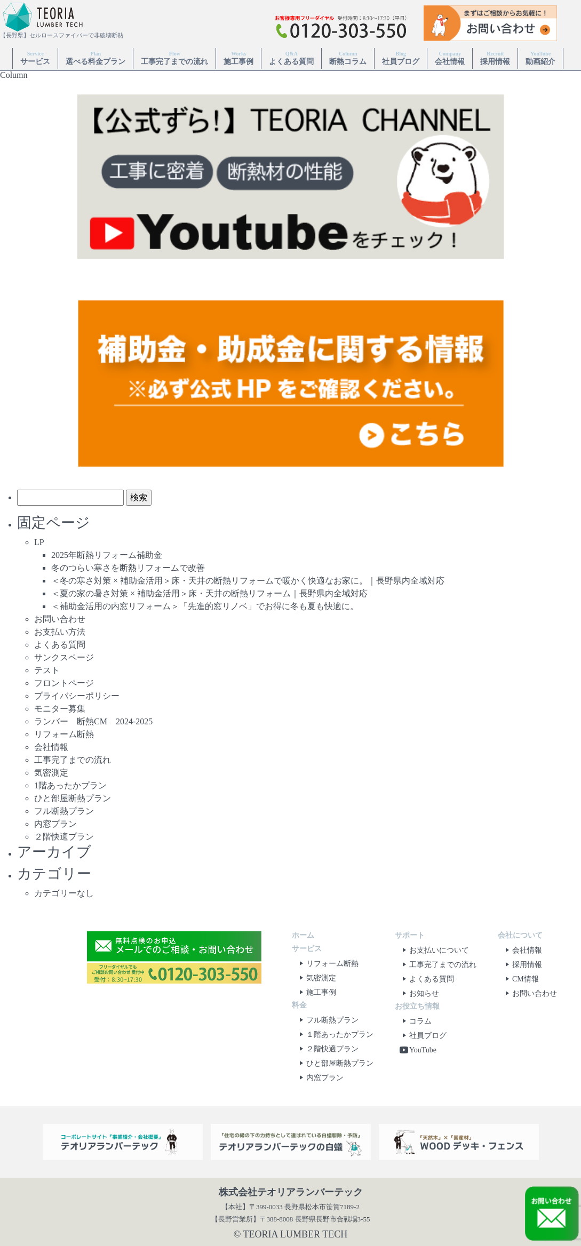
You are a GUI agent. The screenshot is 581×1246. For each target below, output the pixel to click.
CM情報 (520, 979)
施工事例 (238, 58)
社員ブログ (400, 58)
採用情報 (495, 58)
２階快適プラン (64, 836)
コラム (415, 1021)
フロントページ (64, 683)
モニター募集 (59, 708)
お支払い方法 (59, 631)
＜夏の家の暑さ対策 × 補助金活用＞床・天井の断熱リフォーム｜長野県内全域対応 (209, 593)
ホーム (303, 935)
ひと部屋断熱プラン (72, 798)
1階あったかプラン (70, 785)
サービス (35, 58)
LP (39, 542)
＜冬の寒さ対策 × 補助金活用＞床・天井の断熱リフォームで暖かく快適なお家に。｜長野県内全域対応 (247, 580)
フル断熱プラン (64, 811)
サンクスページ (64, 657)
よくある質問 (291, 58)
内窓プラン (55, 823)
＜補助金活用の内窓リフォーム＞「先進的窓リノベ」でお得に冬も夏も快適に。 (205, 606)
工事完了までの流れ (174, 58)
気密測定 (51, 772)
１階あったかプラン (334, 1035)
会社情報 (450, 58)
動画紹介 (540, 58)
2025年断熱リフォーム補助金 (106, 555)
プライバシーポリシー (77, 695)
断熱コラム (348, 58)
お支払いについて (434, 950)
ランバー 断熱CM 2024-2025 (93, 721)
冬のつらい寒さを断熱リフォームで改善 (128, 567)
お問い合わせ (59, 619)
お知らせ (419, 993)
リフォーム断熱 (64, 734)
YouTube (417, 1050)
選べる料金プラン (95, 58)
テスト (47, 670)
